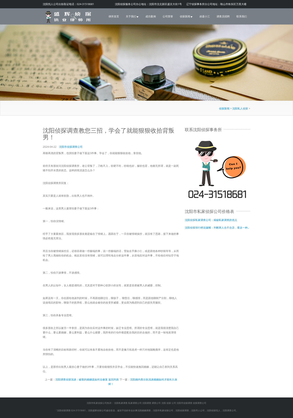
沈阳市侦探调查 (184, 403)
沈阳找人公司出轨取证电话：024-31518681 (68, 4)
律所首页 (114, 16)
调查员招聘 (223, 16)
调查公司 (156, 403)
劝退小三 (204, 16)
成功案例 (150, 16)
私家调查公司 (135, 403)
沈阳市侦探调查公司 (71, 146)
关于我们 (132, 16)
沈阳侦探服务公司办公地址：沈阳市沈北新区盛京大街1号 (149, 4)
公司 (174, 403)
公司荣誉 (168, 16)
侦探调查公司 (199, 403)
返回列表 (113, 379)
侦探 (168, 403)
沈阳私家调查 (121, 403)
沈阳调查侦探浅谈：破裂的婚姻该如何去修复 (81, 379)
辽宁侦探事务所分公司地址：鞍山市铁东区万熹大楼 (216, 4)
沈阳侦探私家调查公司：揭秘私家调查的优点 (211, 219)
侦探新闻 (186, 16)
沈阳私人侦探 (240, 108)
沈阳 (163, 403)
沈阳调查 (146, 403)
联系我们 (241, 16)
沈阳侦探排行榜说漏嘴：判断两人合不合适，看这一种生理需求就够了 (217, 227)
